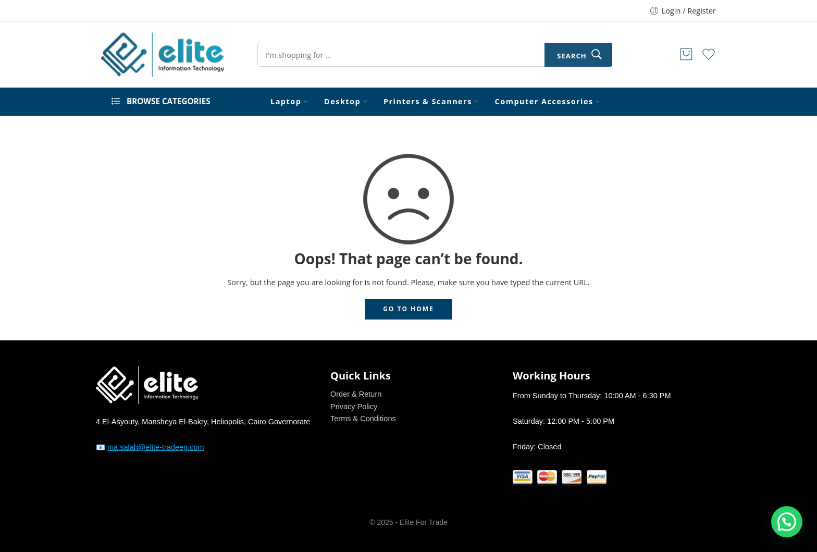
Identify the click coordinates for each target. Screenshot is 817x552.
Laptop (285, 101)
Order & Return (355, 394)
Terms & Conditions (363, 418)
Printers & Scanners (427, 101)
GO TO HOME (408, 308)
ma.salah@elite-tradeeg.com (155, 447)
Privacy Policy (353, 406)
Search (571, 55)
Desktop (342, 101)
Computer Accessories (544, 101)
